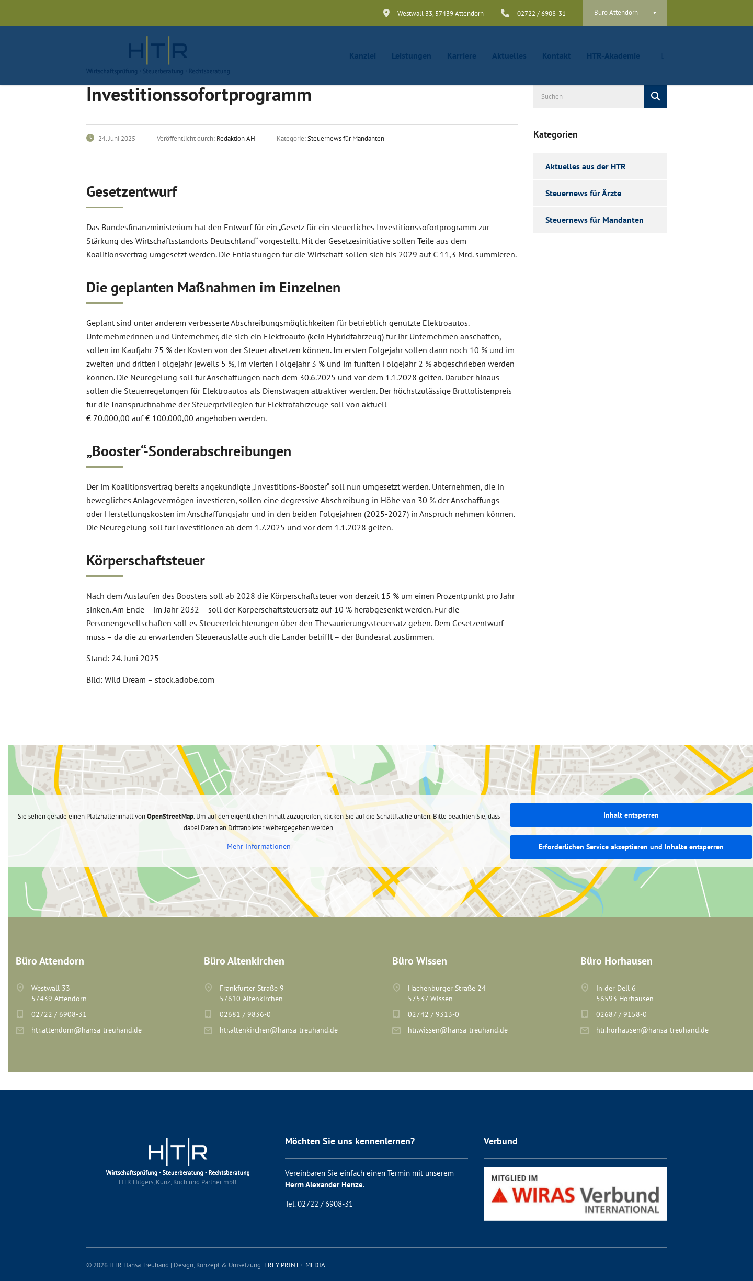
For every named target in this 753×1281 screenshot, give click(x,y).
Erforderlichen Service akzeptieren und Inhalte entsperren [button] (631, 847)
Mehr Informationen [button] (259, 846)
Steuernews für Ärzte (583, 193)
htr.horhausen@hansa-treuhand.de (652, 1030)
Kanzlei (362, 55)
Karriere (461, 55)
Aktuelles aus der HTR (585, 166)
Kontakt (556, 55)
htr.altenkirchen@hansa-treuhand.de (279, 1030)
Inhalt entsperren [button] (631, 815)
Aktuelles (509, 55)
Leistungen (411, 55)
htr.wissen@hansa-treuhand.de (458, 1030)
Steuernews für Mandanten (594, 219)
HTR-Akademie (613, 55)
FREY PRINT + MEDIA (294, 1265)
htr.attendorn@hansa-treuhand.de (86, 1030)
